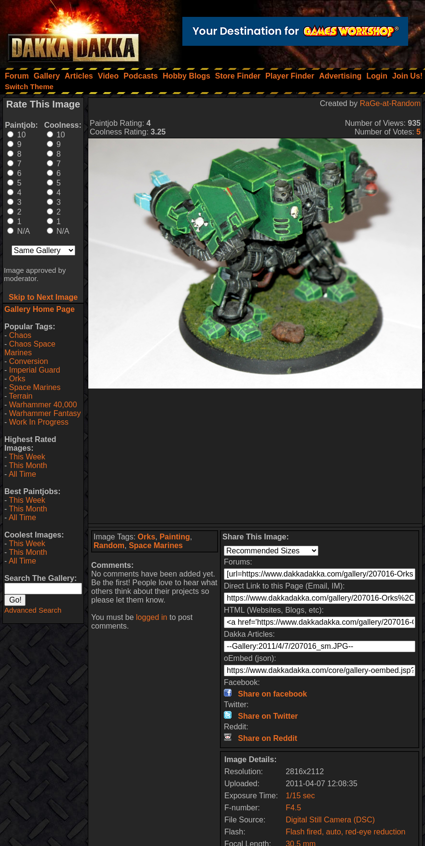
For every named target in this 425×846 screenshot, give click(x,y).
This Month (28, 465)
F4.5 (293, 808)
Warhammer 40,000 (43, 405)
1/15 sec (300, 796)
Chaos (20, 335)
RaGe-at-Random (390, 103)
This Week (27, 457)
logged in (151, 617)
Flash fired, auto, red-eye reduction (345, 832)
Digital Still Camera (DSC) (330, 820)
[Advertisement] (255, 456)
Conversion (28, 361)
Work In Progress (39, 422)
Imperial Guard (34, 370)
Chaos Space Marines (29, 348)
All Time (22, 474)
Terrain (20, 396)
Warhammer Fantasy (45, 413)
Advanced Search (32, 610)
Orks (17, 379)
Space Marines (35, 387)
